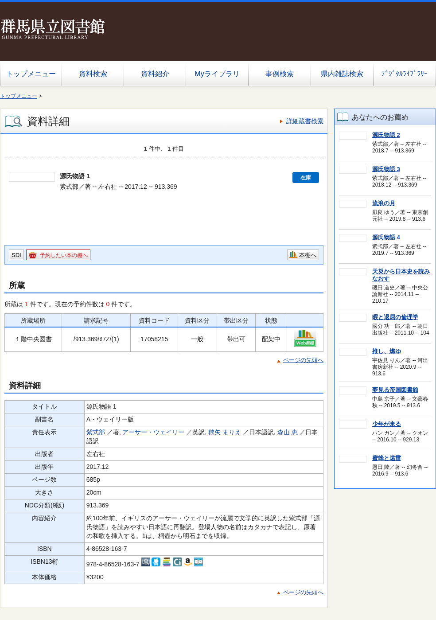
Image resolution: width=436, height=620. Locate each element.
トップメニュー (31, 74)
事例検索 (279, 74)
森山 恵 (287, 432)
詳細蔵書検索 (304, 121)
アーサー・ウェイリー (153, 432)
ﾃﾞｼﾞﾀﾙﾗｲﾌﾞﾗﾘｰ (405, 74)
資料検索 (93, 74)
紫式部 (95, 432)
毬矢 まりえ (224, 432)
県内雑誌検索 (342, 74)
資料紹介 (155, 74)
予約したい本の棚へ (64, 255)
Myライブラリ (217, 74)
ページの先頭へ (303, 360)
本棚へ (307, 255)
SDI (16, 255)
